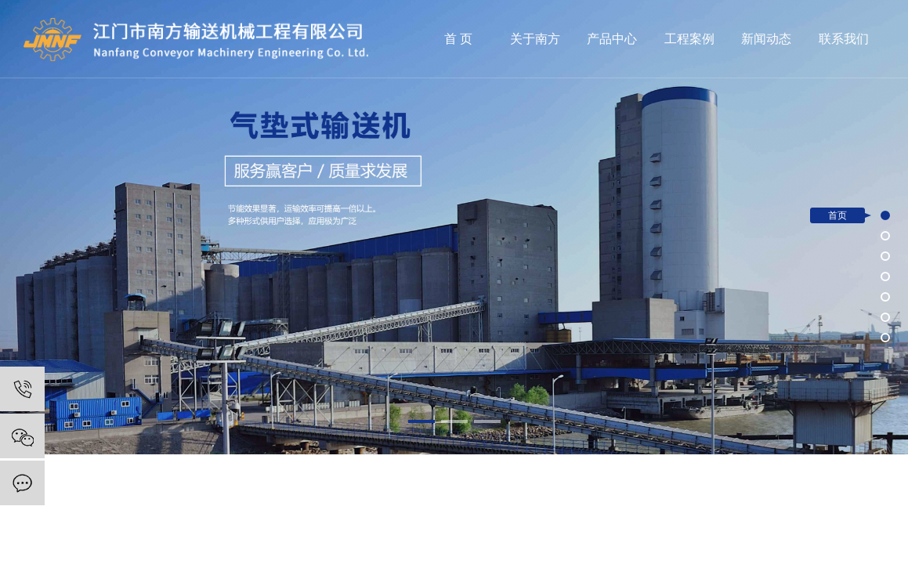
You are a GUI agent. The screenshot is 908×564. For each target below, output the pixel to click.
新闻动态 (766, 38)
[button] (421, 421)
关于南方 (535, 38)
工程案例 (689, 38)
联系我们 (844, 38)
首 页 (458, 38)
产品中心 (612, 38)
